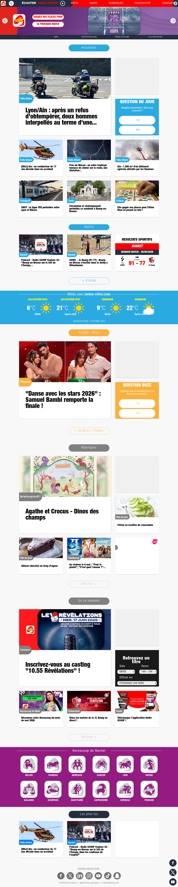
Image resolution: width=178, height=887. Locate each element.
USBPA (23, 37)
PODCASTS (169, 3)
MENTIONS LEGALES (89, 883)
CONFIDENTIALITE (110, 883)
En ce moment (89, 601)
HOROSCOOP (143, 3)
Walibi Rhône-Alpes (89, 37)
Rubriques (89, 448)
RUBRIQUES (116, 3)
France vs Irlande (122, 37)
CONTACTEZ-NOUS (68, 883)
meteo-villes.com (97, 294)
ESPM (56, 37)
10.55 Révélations (155, 37)
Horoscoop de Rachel (89, 751)
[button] (3, 21)
